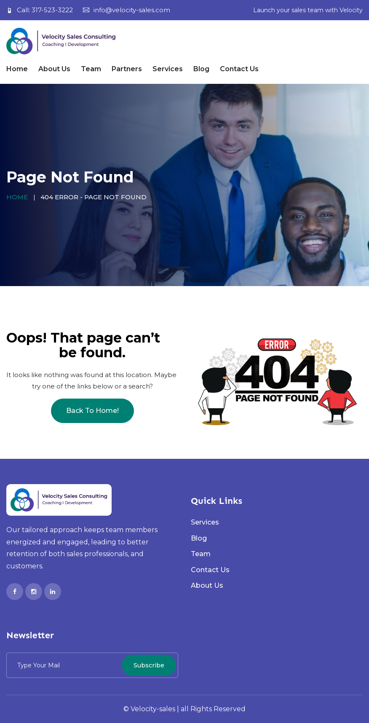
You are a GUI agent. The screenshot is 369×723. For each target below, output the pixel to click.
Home (17, 69)
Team (91, 69)
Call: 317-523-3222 (39, 10)
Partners (127, 69)
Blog (201, 69)
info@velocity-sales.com (126, 10)
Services (167, 69)
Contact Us (239, 69)
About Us (54, 69)
